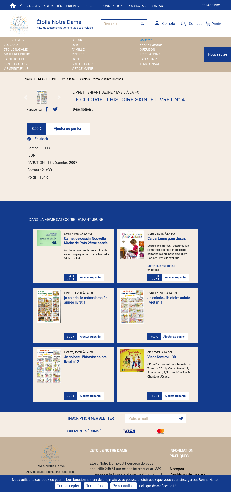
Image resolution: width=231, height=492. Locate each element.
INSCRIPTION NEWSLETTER (91, 418)
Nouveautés (217, 54)
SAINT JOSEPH (14, 59)
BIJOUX (77, 40)
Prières (72, 6)
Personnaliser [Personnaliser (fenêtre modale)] (124, 486)
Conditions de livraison (188, 474)
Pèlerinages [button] (29, 6)
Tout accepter (68, 486)
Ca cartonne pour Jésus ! (167, 238)
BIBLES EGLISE (14, 40)
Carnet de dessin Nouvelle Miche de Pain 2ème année (85, 240)
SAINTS (77, 59)
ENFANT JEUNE (151, 45)
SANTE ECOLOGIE (16, 64)
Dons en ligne (113, 6)
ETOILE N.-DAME (16, 49)
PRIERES (78, 54)
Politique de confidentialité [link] (157, 486)
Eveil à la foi (68, 79)
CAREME (146, 40)
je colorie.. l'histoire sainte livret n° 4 (101, 79)
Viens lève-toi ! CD (161, 357)
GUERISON (147, 49)
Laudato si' (137, 6)
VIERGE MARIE (82, 68)
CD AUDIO (11, 45)
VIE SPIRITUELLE (16, 68)
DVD (75, 45)
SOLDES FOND (82, 64)
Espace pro (211, 5)
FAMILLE (78, 49)
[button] (26, 97)
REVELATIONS (150, 54)
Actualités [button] (53, 6)
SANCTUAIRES (150, 59)
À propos (177, 469)
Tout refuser (96, 486)
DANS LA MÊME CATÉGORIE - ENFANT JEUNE (66, 220)
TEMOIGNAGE (150, 64)
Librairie (90, 6)
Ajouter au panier (67, 129)
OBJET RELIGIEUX (17, 54)
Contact (158, 6)
